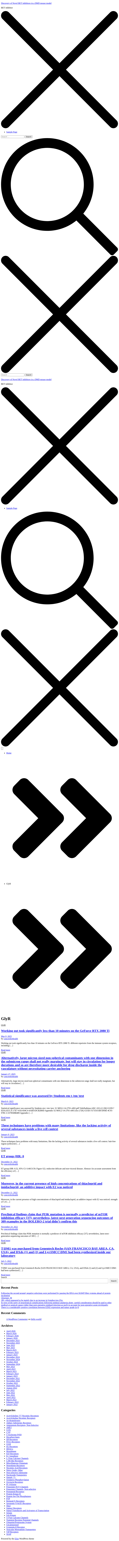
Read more (5, 1050)
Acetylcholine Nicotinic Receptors (20, 1418)
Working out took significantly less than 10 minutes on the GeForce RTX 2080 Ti (55, 1030)
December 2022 (13, 1378)
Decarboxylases (13, 1437)
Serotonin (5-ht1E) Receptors (18, 1503)
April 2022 (10, 1397)
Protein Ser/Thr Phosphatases (18, 1496)
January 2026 (12, 1338)
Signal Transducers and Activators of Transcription (27, 1510)
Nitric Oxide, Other (14, 1470)
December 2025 (13, 1340)
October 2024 (12, 1362)
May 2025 (10, 1348)
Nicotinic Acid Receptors (17, 1468)
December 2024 (13, 1357)
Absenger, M (6, 1298)
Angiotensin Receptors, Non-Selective (22, 1425)
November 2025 (13, 1343)
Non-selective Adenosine (16, 1472)
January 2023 (12, 1376)
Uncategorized (12, 1525)
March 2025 (11, 1350)
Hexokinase (11, 1451)
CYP (8, 1432)
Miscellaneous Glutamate (17, 1463)
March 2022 (11, 1400)
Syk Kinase (11, 1515)
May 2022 (10, 1395)
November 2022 (13, 1381)
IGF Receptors (12, 1454)
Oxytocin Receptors (14, 1482)
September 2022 (13, 1385)
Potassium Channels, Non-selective (21, 1489)
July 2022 (10, 1390)
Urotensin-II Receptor (15, 1527)
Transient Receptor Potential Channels (22, 1520)
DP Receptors (12, 1439)
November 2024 (13, 1359)
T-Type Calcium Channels (17, 1518)
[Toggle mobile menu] (2, 748)
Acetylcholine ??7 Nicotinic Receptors (22, 1416)
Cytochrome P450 (14, 1435)
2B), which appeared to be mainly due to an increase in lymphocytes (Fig (32, 1300)
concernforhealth (11, 1039)
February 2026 (12, 1336)
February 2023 (12, 1374)
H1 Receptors (12, 1446)
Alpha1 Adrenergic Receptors (18, 1423)
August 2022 (11, 1388)
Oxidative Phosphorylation (17, 1480)
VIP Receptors (12, 1532)
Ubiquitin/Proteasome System (19, 1522)
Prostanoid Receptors (15, 1491)
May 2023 (10, 1367)
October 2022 (12, 1383)
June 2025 (10, 1345)
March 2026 (11, 1333)
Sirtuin (9, 1513)
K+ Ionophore (12, 1456)
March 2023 (11, 1371)
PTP (8, 1499)
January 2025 (12, 1355)
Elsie (17, 1539)
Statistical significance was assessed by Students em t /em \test (42, 1095)
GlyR (3, 1025)
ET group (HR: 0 (12, 1156)
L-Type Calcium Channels (17, 1458)
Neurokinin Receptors (15, 1465)
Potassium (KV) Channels (17, 1487)
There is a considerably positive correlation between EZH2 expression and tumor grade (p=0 (40, 1307)
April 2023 (10, 1369)
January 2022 (12, 1404)
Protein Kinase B (13, 1494)
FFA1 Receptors (13, 1442)
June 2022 (10, 1393)
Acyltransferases (13, 1420)
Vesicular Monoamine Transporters (21, 1529)
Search (4, 1277)
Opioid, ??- (11, 1477)
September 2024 (13, 1364)
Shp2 (8, 1506)
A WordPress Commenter (17, 1319)
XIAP (8, 1534)
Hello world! (36, 1319)
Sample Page (11, 132)
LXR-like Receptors (14, 1461)
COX (8, 1430)
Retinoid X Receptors (15, 1501)
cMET (9, 1427)
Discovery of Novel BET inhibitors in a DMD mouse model (26, 3)
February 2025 (12, 1352)
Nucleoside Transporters (16, 1475)
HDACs (9, 1449)
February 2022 (12, 1402)
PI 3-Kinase (11, 1484)
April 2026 (10, 1331)
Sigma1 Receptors (14, 1508)
